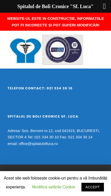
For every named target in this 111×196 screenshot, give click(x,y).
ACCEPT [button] (92, 187)
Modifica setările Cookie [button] (53, 187)
